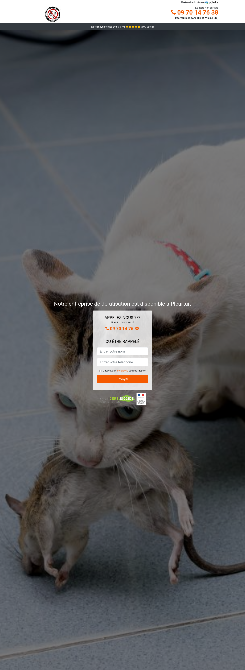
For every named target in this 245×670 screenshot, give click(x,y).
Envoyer (122, 379)
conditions (122, 370)
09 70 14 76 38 (194, 12)
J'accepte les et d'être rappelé (124, 370)
